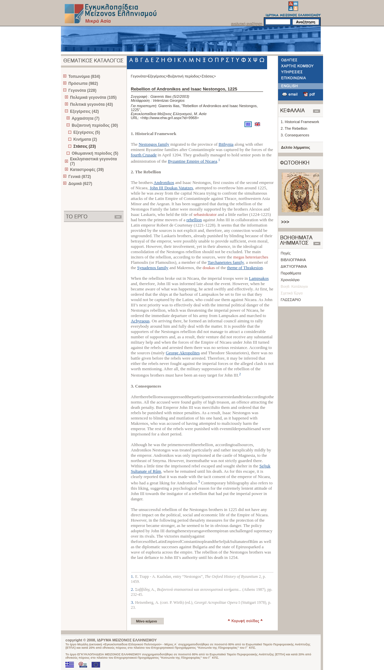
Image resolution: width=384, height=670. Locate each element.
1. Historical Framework (300, 122)
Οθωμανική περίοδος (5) (95, 153)
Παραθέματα (291, 273)
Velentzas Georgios (169, 100)
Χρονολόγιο (290, 280)
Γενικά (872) (79, 176)
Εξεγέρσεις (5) (86, 132)
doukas (208, 267)
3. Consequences (295, 135)
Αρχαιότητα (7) (85, 118)
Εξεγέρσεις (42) (84, 111)
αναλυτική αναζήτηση (246, 24)
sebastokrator (204, 214)
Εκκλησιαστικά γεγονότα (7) (93, 161)
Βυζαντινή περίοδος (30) (95, 125)
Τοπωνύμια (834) (84, 76)
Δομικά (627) (80, 183)
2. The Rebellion (294, 128)
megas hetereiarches (250, 256)
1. (133, 576)
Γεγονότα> (139, 76)
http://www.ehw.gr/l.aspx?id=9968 (169, 118)
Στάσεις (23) (84, 146)
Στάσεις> (209, 76)
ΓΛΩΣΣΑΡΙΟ (291, 300)
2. (133, 589)
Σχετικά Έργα (292, 293)
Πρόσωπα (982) (83, 83)
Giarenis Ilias (161, 96)
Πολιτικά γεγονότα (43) (91, 104)
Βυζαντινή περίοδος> (184, 76)
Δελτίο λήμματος (295, 147)
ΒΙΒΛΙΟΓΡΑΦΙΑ (293, 260)
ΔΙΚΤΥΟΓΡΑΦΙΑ (294, 266)
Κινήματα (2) (85, 139)
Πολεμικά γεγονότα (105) (93, 97)
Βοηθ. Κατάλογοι (294, 286)
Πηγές (286, 253)
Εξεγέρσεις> (158, 76)
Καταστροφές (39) (87, 169)
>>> (285, 222)
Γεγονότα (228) (82, 90)
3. (133, 602)
